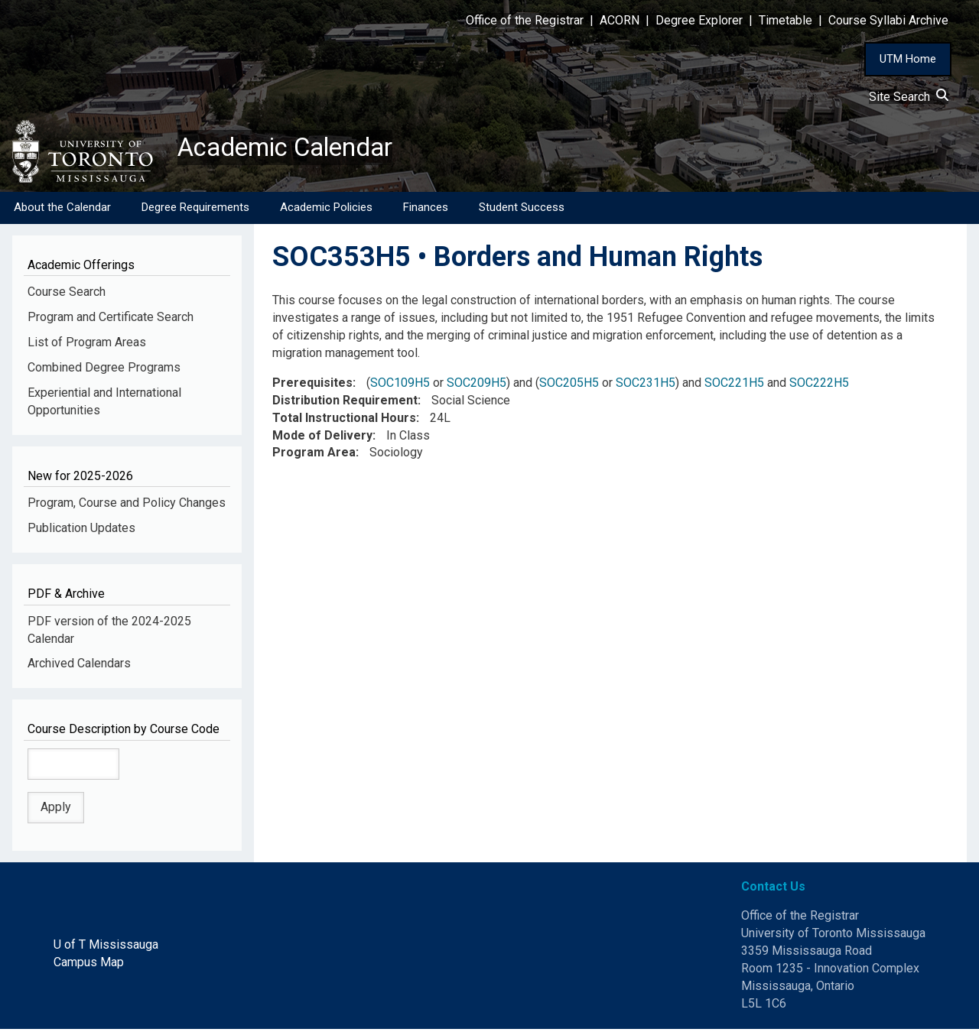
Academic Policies (326, 210)
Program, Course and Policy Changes (127, 505)
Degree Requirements (195, 210)
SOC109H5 (400, 385)
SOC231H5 (645, 385)
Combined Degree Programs (104, 370)
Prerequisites (312, 385)
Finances (425, 210)
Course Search (67, 294)
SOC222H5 (819, 385)
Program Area (314, 455)
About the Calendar (62, 210)
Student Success (521, 210)
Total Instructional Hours (344, 421)
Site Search (908, 96)
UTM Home (908, 59)
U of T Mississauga (106, 947)
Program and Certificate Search (111, 320)
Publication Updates (81, 531)
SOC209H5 (476, 385)
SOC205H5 (569, 385)
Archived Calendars (79, 666)
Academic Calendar (296, 149)
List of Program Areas (87, 345)
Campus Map (89, 965)
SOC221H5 (734, 385)
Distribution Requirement (345, 403)
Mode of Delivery (322, 437)
